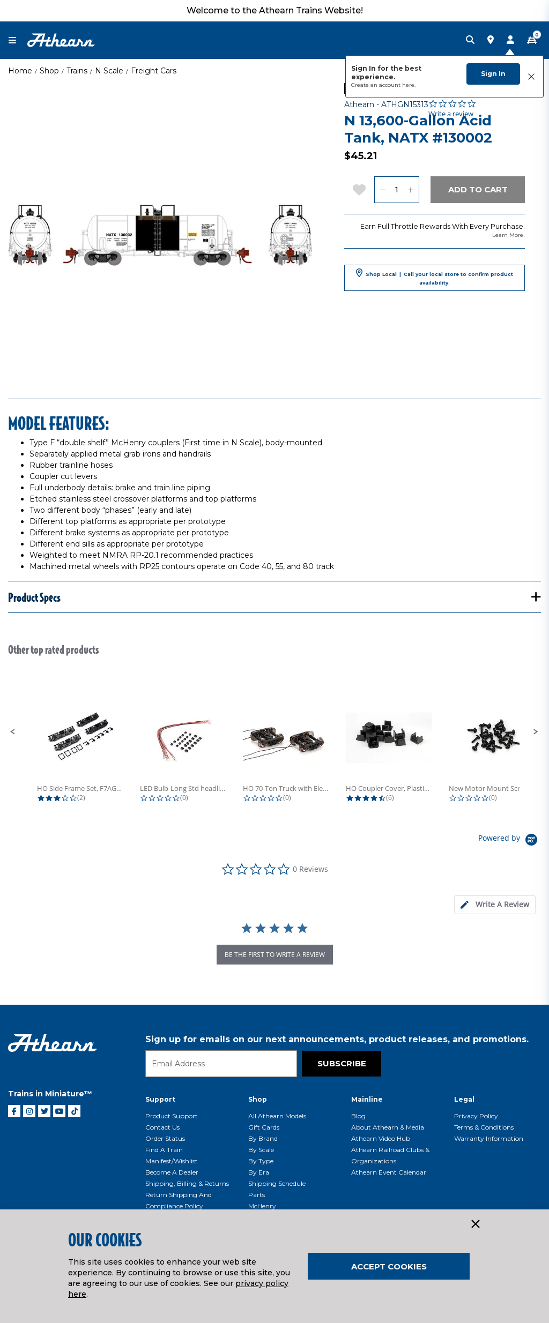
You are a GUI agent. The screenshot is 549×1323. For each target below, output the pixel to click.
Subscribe (341, 1063)
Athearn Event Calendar (388, 1172)
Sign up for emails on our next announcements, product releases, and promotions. (337, 1039)
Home (20, 71)
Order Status (165, 1138)
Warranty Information (488, 1138)
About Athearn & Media (387, 1127)
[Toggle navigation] (17, 40)
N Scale (109, 71)
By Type (260, 1161)
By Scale (261, 1150)
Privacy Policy (476, 1116)
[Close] (475, 1224)
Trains (76, 71)
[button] (13, 732)
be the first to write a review (275, 954)
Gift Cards (263, 1127)
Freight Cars (153, 71)
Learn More (507, 234)
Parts (256, 1195)
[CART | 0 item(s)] (532, 40)
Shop (49, 71)
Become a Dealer (171, 1172)
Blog (358, 1116)
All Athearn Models (277, 1116)
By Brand (263, 1138)
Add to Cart (478, 189)
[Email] (221, 1063)
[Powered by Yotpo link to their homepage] (509, 841)
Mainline (367, 1099)
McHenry (262, 1206)
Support (160, 1099)
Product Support (171, 1116)
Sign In (493, 74)
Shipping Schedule (277, 1183)
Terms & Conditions (484, 1127)
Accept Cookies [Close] (389, 1266)
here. (409, 84)
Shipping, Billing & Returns (187, 1183)
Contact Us (162, 1127)
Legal (464, 1099)
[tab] (495, 904)
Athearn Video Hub (380, 1138)
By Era (258, 1172)
